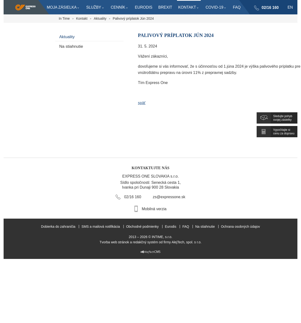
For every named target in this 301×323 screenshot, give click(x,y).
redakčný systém (145, 242)
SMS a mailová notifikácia (101, 226)
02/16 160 (269, 8)
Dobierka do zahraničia (58, 226)
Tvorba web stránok (114, 242)
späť (142, 103)
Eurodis (170, 226)
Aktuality (100, 18)
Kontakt (81, 18)
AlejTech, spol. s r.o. (186, 242)
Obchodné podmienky (142, 226)
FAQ (185, 226)
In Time (64, 18)
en (290, 7)
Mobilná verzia (154, 209)
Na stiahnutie (71, 46)
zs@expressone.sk (169, 197)
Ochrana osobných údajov (240, 226)
